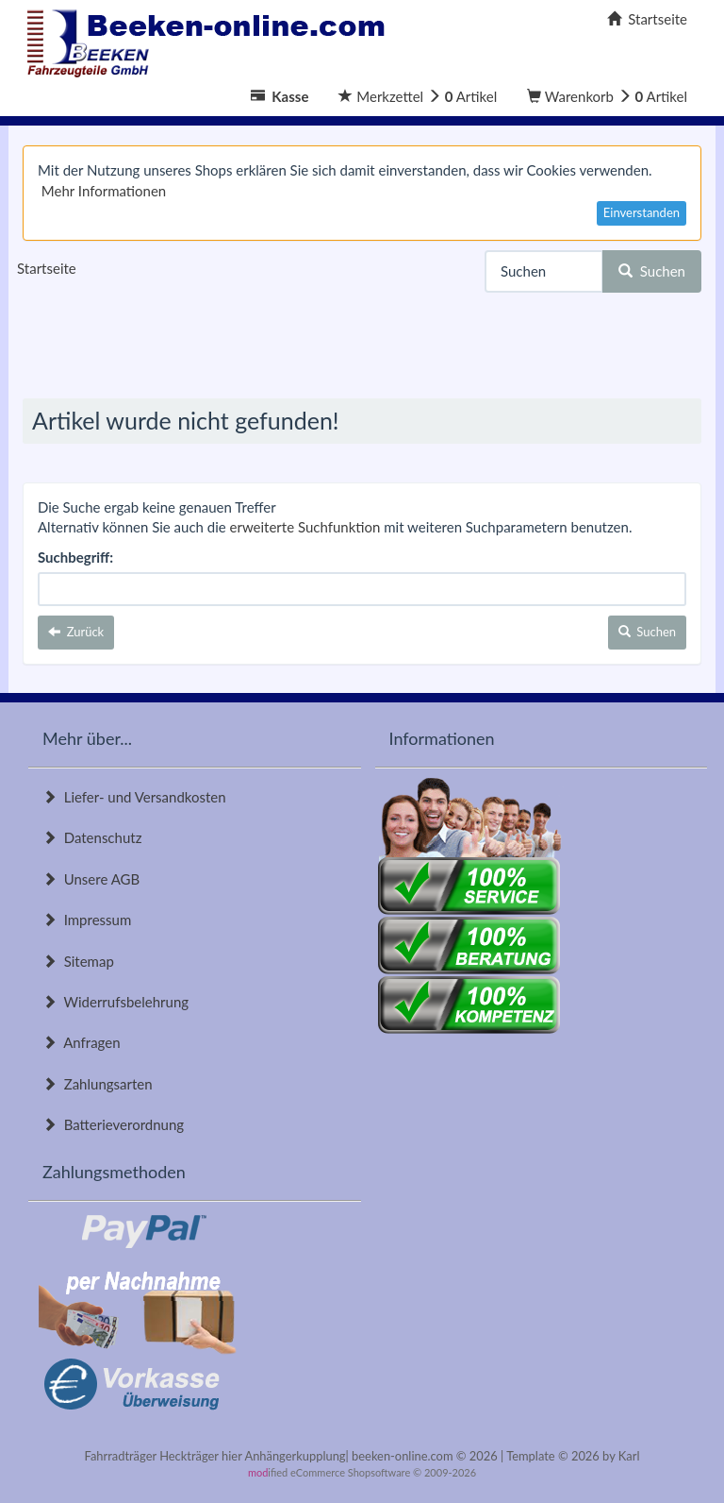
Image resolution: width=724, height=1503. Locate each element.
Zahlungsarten (97, 1083)
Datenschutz (91, 837)
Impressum (86, 919)
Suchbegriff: (75, 557)
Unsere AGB (91, 878)
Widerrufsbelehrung (115, 1001)
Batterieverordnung (113, 1124)
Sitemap (78, 961)
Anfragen (81, 1042)
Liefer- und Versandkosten (134, 796)
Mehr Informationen (103, 190)
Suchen (651, 270)
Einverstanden (641, 212)
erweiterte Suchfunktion (305, 526)
